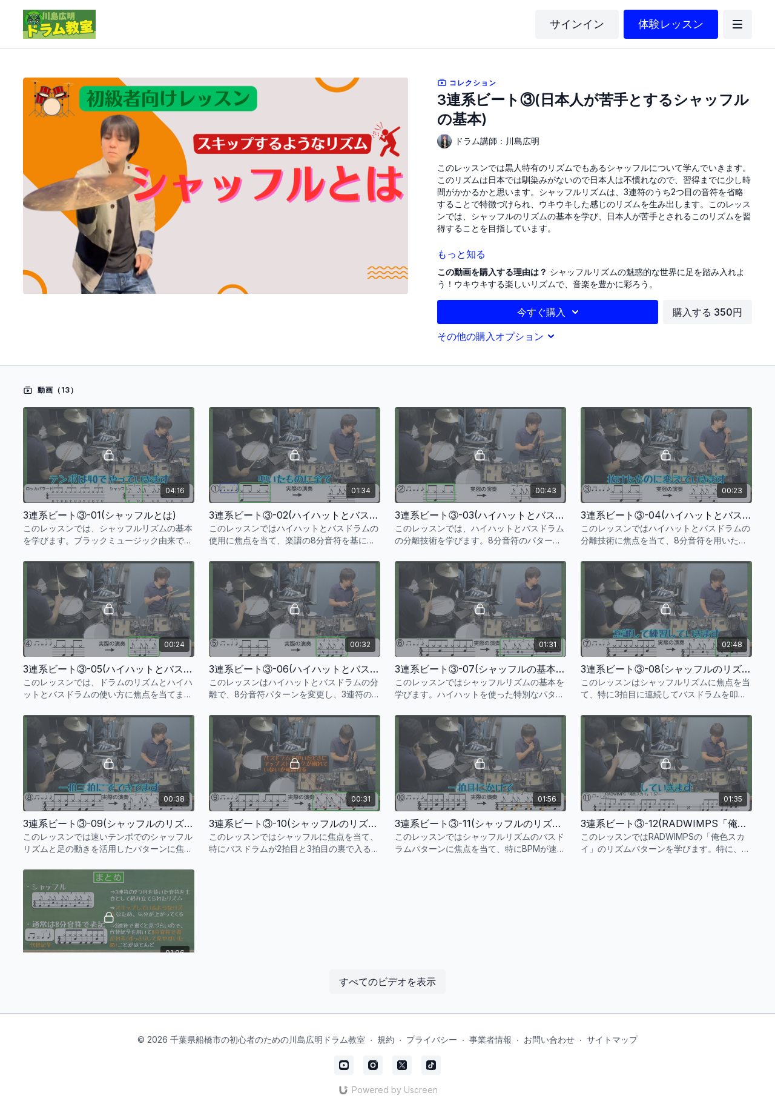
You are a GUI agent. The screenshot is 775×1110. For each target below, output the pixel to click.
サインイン (577, 24)
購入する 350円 (707, 312)
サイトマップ (612, 1039)
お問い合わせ (549, 1039)
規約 (385, 1039)
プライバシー (431, 1039)
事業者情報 (490, 1039)
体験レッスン (671, 24)
